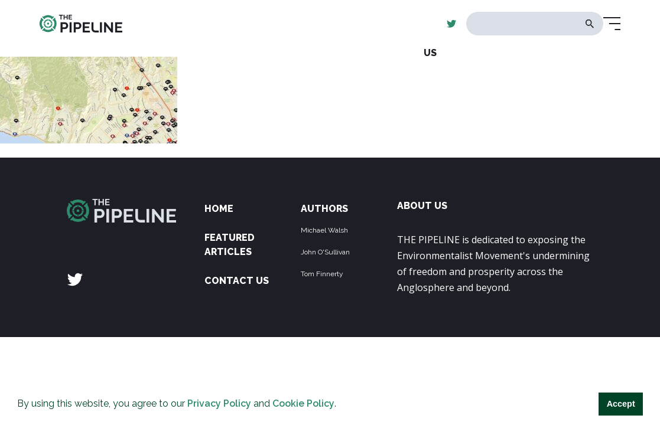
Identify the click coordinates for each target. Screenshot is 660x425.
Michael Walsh (324, 230)
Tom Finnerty (322, 274)
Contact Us (236, 280)
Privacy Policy (219, 403)
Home (218, 208)
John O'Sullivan (325, 252)
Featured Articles (229, 244)
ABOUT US (422, 205)
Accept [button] (621, 403)
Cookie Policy (303, 403)
